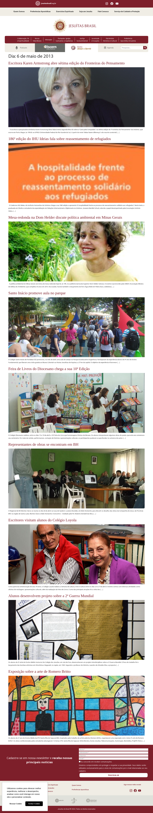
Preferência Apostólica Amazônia (128, 39)
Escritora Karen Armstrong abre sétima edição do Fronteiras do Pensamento (66, 63)
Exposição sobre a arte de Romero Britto (39, 671)
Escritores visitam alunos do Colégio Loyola (42, 520)
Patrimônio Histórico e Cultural (110, 39)
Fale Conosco (103, 12)
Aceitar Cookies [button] (34, 804)
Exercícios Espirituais (65, 12)
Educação (48, 40)
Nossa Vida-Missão (37, 39)
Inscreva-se (113, 775)
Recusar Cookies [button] (16, 804)
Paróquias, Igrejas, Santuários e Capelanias (64, 39)
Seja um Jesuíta (85, 12)
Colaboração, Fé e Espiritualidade (23, 39)
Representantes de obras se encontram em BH (43, 444)
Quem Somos (19, 12)
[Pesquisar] (145, 47)
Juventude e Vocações (95, 39)
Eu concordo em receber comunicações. (95, 762)
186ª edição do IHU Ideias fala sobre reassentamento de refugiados (59, 139)
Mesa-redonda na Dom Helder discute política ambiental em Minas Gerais (65, 217)
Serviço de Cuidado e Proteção (127, 12)
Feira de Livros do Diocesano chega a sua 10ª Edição (49, 369)
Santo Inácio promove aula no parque (37, 293)
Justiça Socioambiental (82, 39)
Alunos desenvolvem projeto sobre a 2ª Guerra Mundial (51, 596)
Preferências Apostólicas (40, 12)
